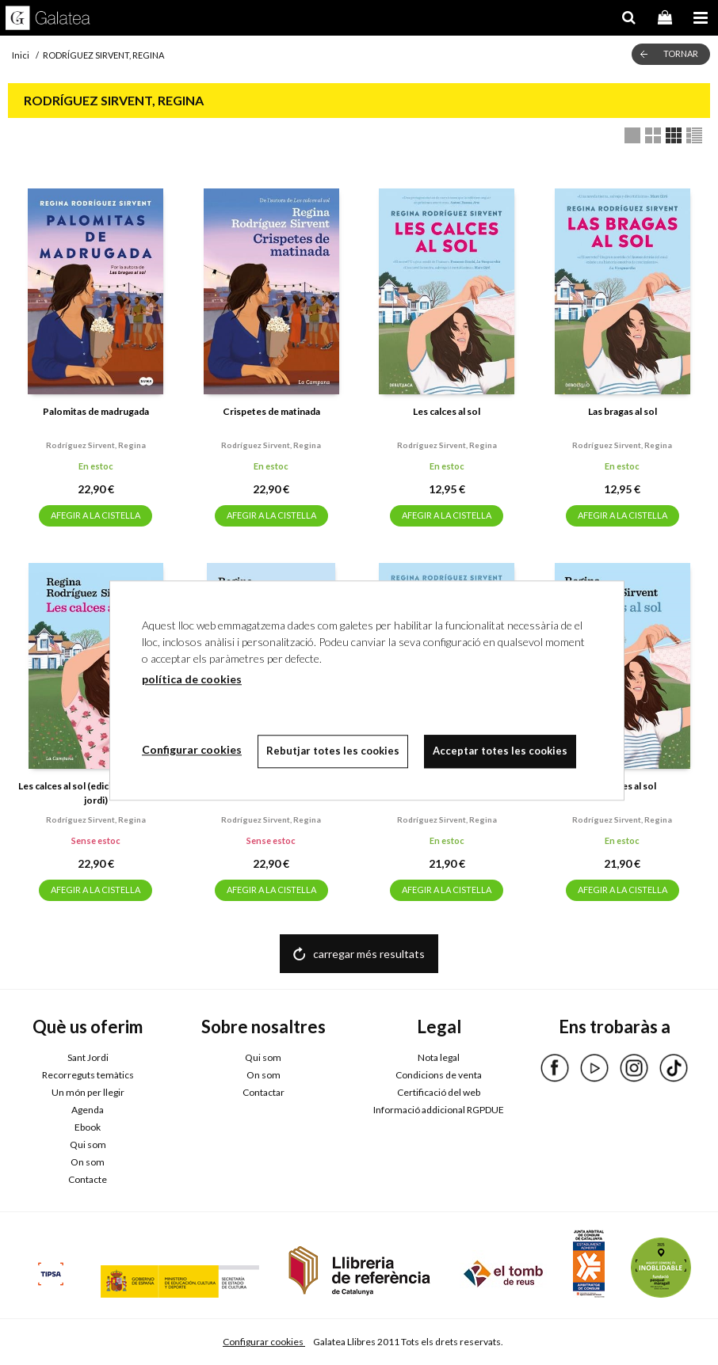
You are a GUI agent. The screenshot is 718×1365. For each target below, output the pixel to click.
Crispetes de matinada (271, 411)
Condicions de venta (438, 1075)
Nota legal (439, 1057)
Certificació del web (438, 1092)
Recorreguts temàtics (88, 1075)
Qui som (88, 1144)
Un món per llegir (88, 1092)
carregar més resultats (369, 953)
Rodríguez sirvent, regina (96, 445)
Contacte (87, 1179)
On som (88, 1162)
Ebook (87, 1127)
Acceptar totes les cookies (500, 750)
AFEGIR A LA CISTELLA (95, 515)
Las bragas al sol (622, 411)
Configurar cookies (264, 1342)
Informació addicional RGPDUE (438, 1110)
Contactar (264, 1092)
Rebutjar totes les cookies (332, 750)
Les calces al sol (446, 411)
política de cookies (192, 679)
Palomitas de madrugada (96, 411)
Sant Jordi (88, 1057)
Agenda (87, 1110)
